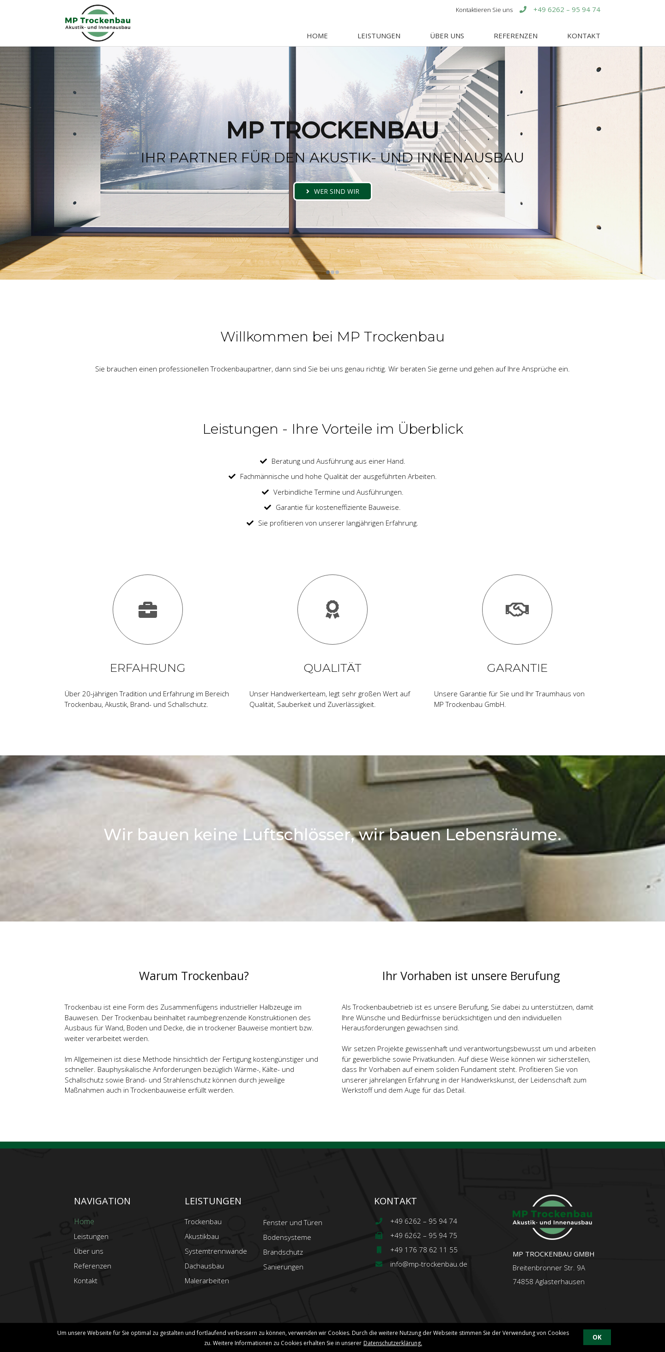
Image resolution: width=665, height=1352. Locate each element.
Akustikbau (202, 1236)
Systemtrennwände (216, 1251)
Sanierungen (283, 1266)
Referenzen (516, 35)
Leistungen (378, 35)
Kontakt (583, 35)
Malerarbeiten (207, 1280)
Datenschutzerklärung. (392, 1343)
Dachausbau (204, 1265)
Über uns (447, 35)
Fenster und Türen (292, 1222)
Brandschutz (283, 1251)
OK (597, 1337)
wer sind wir (336, 191)
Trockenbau (203, 1221)
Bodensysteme (287, 1237)
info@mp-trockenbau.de (420, 1263)
